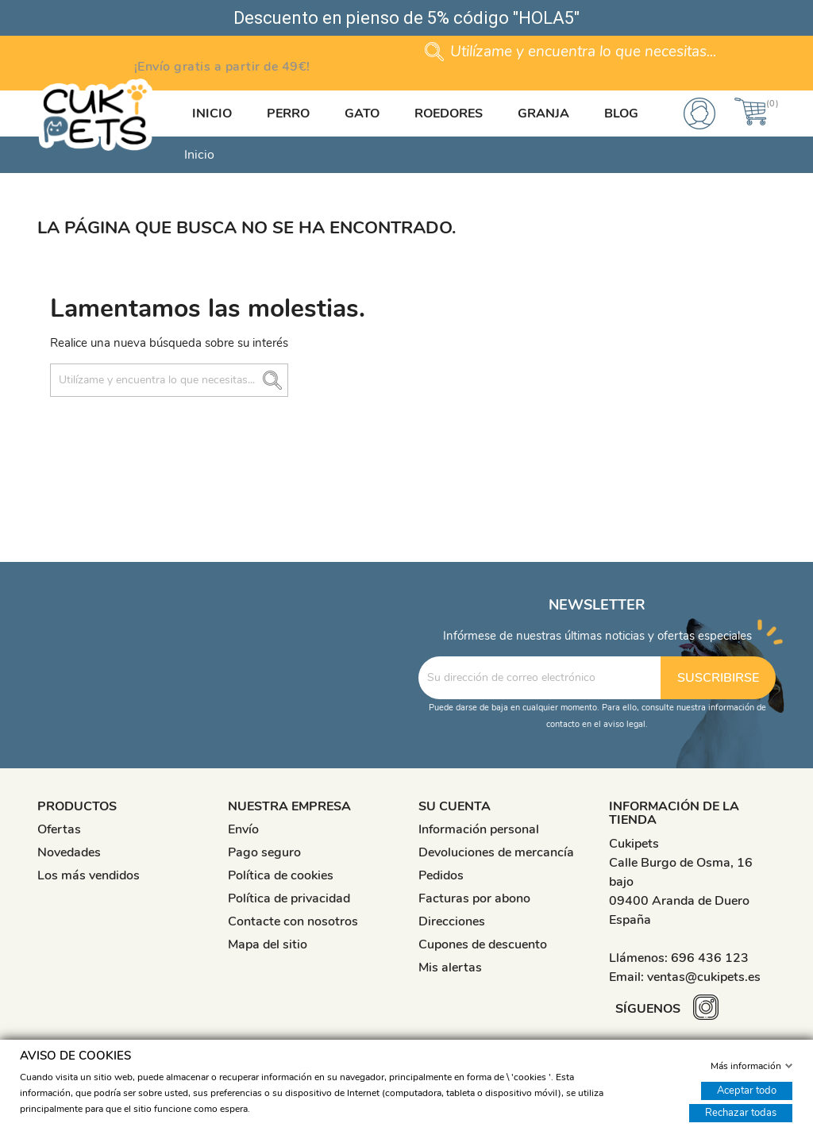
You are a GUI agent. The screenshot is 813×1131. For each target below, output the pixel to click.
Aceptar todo (746, 1090)
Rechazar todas (740, 1112)
